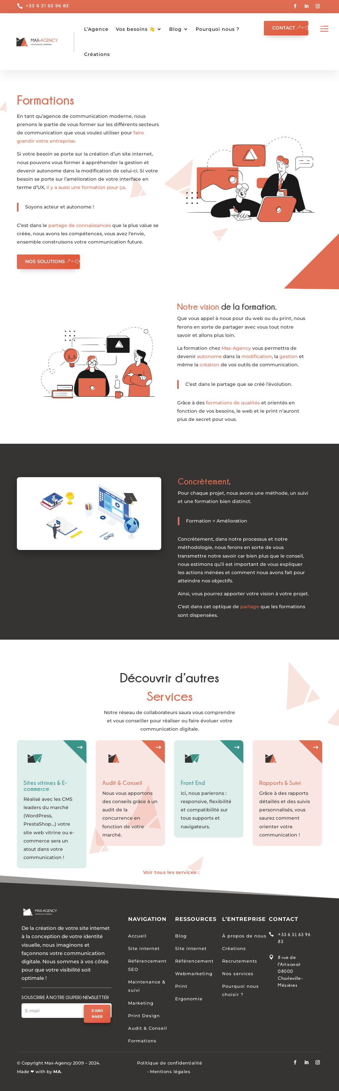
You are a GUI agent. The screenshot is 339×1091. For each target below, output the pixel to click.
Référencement (194, 961)
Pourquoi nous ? (217, 29)
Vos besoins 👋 (135, 29)
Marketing (141, 1003)
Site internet (144, 948)
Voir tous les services (169, 873)
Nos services (238, 974)
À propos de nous (244, 935)
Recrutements (239, 961)
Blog (175, 29)
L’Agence (96, 29)
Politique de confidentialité (169, 1063)
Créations (234, 948)
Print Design (144, 1015)
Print (181, 986)
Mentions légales (170, 1071)
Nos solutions (45, 261)
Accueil (137, 935)
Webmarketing (194, 974)
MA (57, 1071)
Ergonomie (189, 999)
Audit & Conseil (147, 1028)
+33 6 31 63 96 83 (47, 5)
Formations (142, 1041)
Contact (283, 28)
